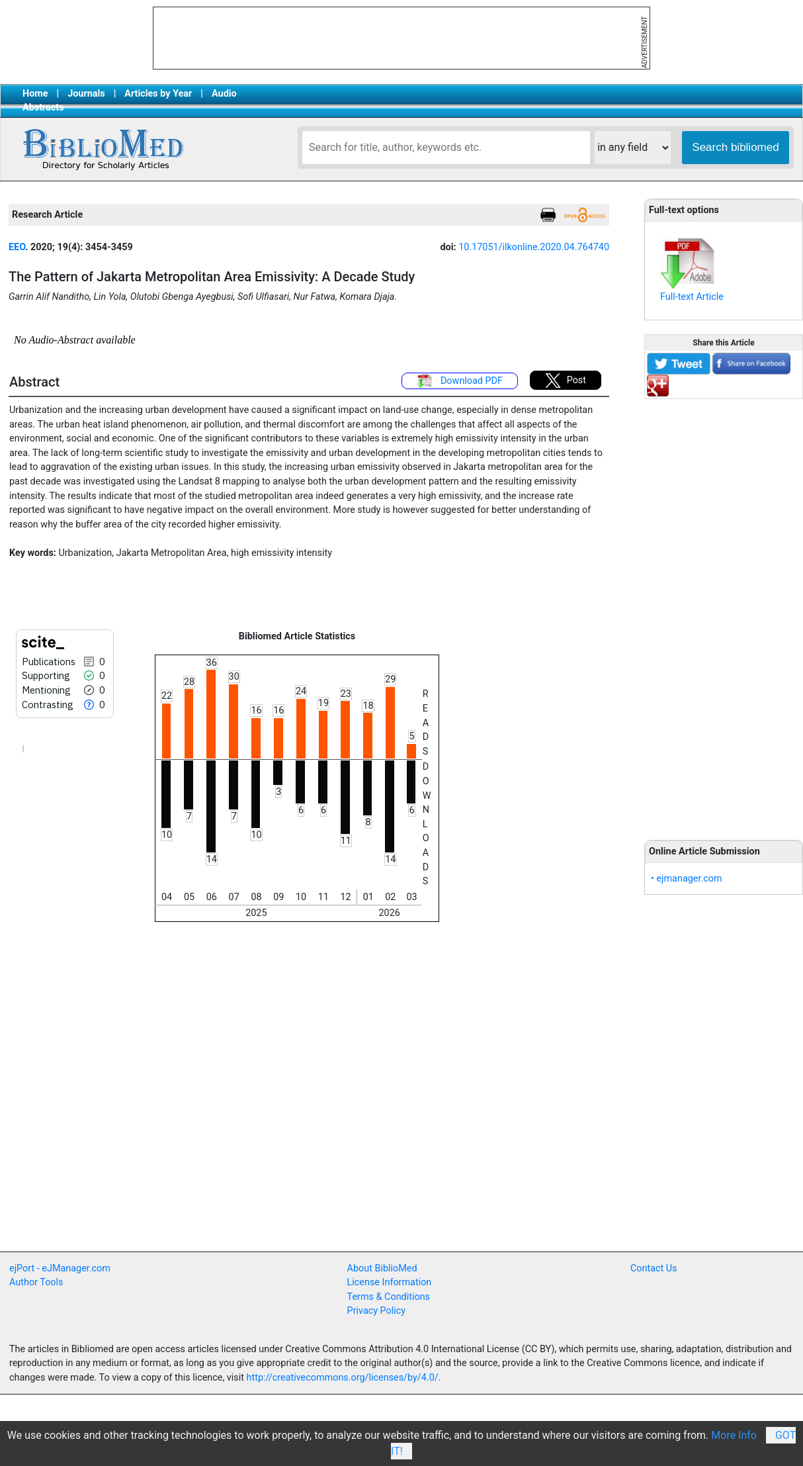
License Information (389, 1282)
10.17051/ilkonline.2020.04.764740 (533, 247)
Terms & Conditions (388, 1297)
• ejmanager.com (686, 878)
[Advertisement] (723, 612)
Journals (86, 93)
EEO (17, 247)
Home (35, 93)
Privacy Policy (376, 1310)
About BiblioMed (382, 1268)
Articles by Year (158, 93)
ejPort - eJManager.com (59, 1268)
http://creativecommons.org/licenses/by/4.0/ (343, 1377)
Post (565, 380)
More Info (734, 1435)
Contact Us (653, 1268)
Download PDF (460, 381)
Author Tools (36, 1282)
